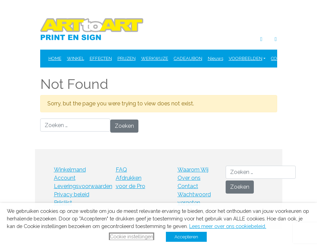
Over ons (189, 178)
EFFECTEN (101, 58)
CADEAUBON (188, 58)
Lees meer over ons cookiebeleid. (227, 226)
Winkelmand (70, 169)
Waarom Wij (193, 169)
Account (65, 178)
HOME (54, 58)
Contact (188, 186)
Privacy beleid (71, 194)
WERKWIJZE (154, 58)
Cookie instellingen (131, 236)
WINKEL (75, 58)
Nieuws (215, 58)
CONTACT (281, 58)
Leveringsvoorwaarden (83, 186)
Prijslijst (63, 202)
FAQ (300, 58)
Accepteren (186, 236)
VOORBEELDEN (245, 58)
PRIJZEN (126, 58)
